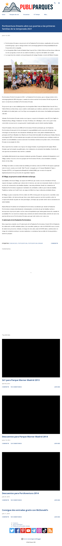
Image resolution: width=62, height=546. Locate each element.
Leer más (57, 387)
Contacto (15, 523)
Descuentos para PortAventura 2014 (20, 493)
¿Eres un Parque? (18, 524)
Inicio (3, 14)
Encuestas (26, 14)
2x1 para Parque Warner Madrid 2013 (21, 380)
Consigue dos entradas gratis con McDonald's (25, 510)
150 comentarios (16, 387)
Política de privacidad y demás (21, 526)
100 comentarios (16, 500)
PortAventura (22, 243)
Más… (46, 14)
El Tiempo (37, 14)
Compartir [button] (54, 243)
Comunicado (13, 243)
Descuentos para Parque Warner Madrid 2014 (25, 436)
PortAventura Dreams (35, 243)
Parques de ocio (14, 14)
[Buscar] (55, 3)
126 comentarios (16, 443)
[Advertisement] (31, 312)
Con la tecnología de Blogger (31, 539)
